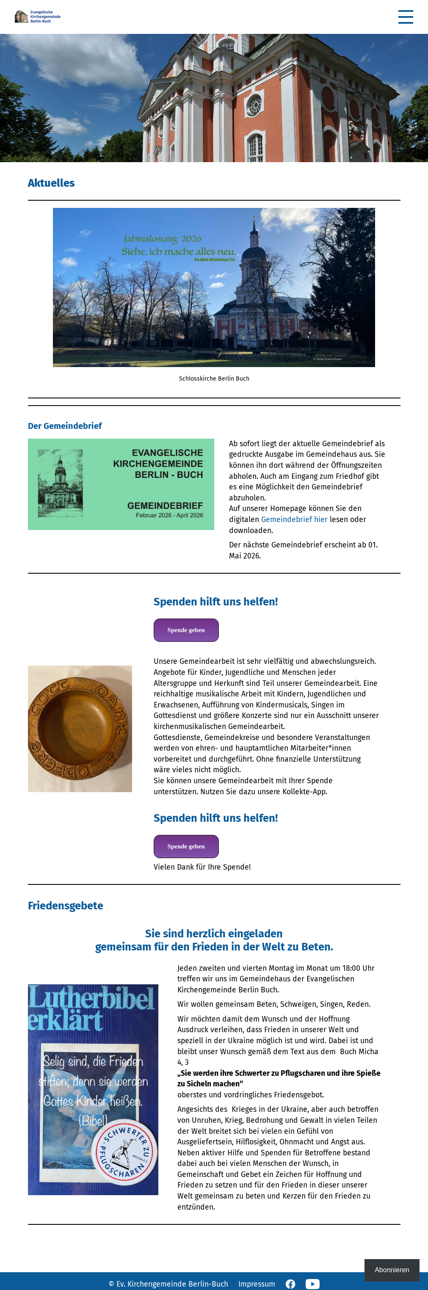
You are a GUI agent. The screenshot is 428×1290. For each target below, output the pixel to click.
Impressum (256, 1284)
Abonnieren (392, 1269)
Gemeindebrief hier (294, 519)
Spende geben (186, 630)
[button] (405, 17)
